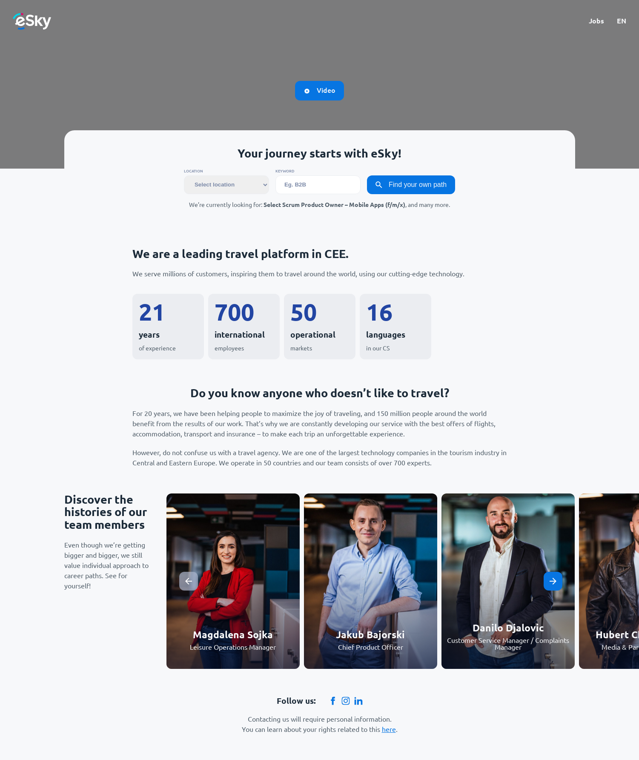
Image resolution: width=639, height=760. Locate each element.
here (389, 729)
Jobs (596, 21)
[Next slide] (553, 581)
